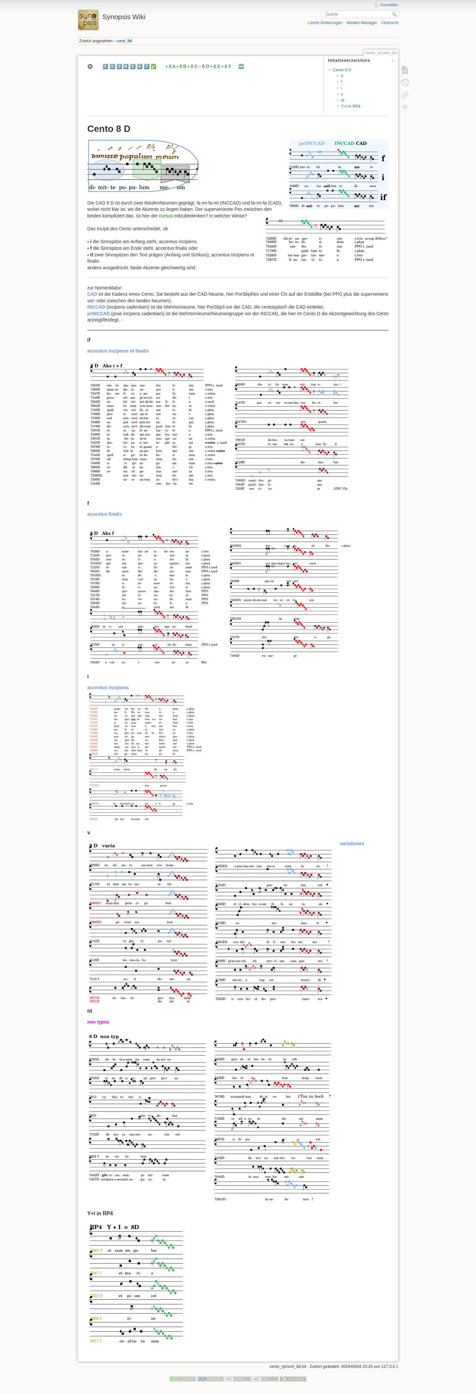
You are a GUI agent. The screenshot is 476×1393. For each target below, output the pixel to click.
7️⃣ (146, 66)
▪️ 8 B (181, 66)
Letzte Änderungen (325, 22)
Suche (395, 14)
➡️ (241, 66)
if (342, 76)
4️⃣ (126, 66)
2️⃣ (112, 66)
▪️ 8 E (215, 66)
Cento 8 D (342, 70)
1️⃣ (105, 66)
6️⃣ (139, 66)
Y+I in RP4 (350, 106)
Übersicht (389, 22)
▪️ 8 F (226, 66)
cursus (166, 215)
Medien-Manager (361, 22)
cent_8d (124, 41)
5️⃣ (133, 66)
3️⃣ (119, 66)
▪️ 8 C (193, 66)
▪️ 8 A (170, 66)
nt (342, 100)
